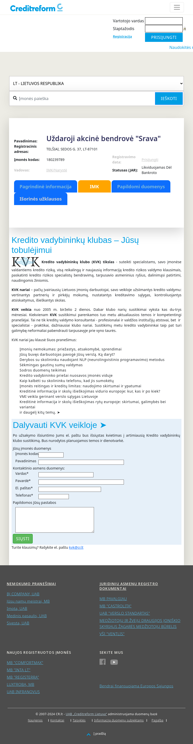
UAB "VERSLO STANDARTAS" (125, 613)
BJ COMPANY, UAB (23, 593)
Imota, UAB (17, 608)
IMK (94, 186)
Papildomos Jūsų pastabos (34, 502)
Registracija (122, 36)
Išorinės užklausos (41, 199)
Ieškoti (169, 98)
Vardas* (21, 473)
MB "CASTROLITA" (115, 605)
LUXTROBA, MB (20, 684)
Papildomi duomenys (141, 186)
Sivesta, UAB (18, 622)
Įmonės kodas (26, 453)
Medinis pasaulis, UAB (27, 615)
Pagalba (157, 720)
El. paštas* (24, 488)
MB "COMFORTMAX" (25, 662)
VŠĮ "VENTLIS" (112, 633)
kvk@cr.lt (76, 547)
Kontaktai (57, 720)
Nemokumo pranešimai (31, 583)
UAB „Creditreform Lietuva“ (86, 714)
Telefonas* (24, 495)
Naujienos (35, 720)
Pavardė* (23, 480)
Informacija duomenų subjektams (119, 720)
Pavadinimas (25, 460)
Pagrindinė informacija (46, 186)
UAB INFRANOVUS (23, 691)
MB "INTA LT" (18, 669)
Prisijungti (149, 159)
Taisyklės (79, 720)
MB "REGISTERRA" (23, 677)
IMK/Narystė (56, 170)
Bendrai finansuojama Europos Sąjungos (136, 685)
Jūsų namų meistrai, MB (28, 601)
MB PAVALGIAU (113, 598)
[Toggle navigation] (177, 7)
